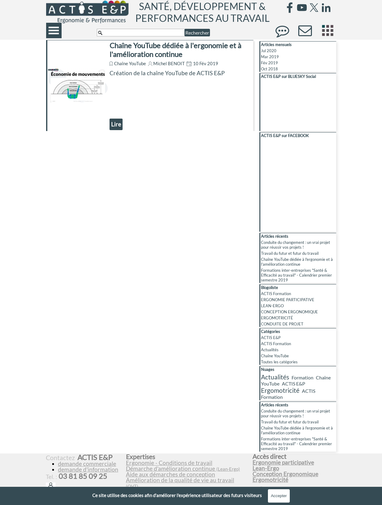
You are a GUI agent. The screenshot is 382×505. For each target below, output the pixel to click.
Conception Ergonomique (285, 474)
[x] (314, 8)
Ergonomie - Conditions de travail (169, 463)
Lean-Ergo (265, 468)
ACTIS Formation (276, 293)
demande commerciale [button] (87, 463)
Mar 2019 (270, 56)
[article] (149, 85)
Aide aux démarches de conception (170, 474)
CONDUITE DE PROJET (282, 324)
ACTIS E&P (271, 337)
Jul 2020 (268, 50)
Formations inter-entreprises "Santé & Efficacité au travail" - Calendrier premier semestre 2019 (296, 275)
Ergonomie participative (283, 462)
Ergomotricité (280, 390)
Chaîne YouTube (130, 63)
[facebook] (290, 8)
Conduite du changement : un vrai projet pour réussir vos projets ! (295, 245)
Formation (302, 377)
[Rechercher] (141, 32)
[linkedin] (326, 8)
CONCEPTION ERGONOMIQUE (289, 311)
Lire (116, 124)
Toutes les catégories (279, 361)
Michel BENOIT (169, 63)
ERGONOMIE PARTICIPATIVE (287, 299)
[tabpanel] (186, 474)
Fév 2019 (269, 62)
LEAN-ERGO (272, 305)
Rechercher (197, 32)
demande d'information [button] (88, 469)
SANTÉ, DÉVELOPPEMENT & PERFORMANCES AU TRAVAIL (202, 12)
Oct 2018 (269, 68)
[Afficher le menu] (54, 30)
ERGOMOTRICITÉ (277, 317)
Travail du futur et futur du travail (290, 253)
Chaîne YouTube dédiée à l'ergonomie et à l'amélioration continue (175, 50)
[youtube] (302, 8)
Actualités (270, 349)
